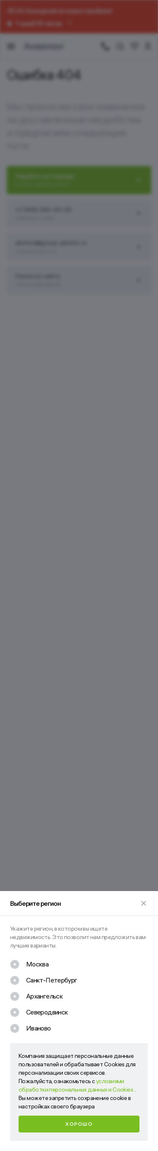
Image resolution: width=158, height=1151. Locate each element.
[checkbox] (29, 964)
